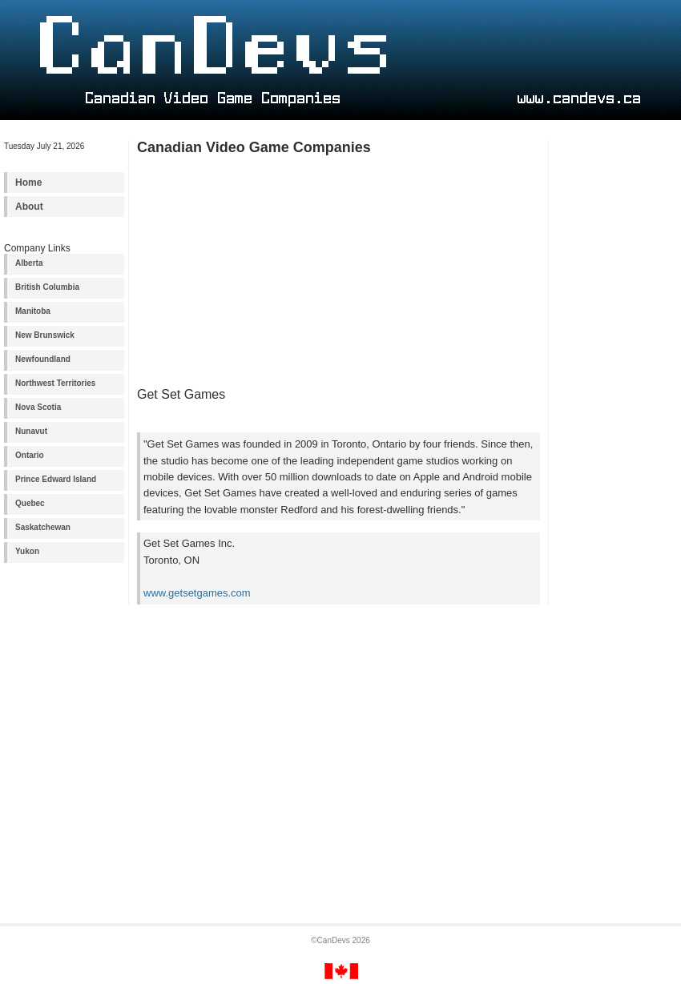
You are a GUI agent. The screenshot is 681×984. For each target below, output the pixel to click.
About (29, 206)
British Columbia (47, 287)
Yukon (27, 551)
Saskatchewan (43, 527)
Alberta (28, 263)
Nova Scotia (38, 407)
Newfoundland (43, 359)
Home (28, 182)
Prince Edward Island (55, 479)
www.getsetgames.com (197, 593)
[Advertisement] (617, 391)
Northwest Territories (55, 383)
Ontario (29, 455)
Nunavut (31, 431)
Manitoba (32, 311)
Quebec (30, 503)
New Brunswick (45, 335)
